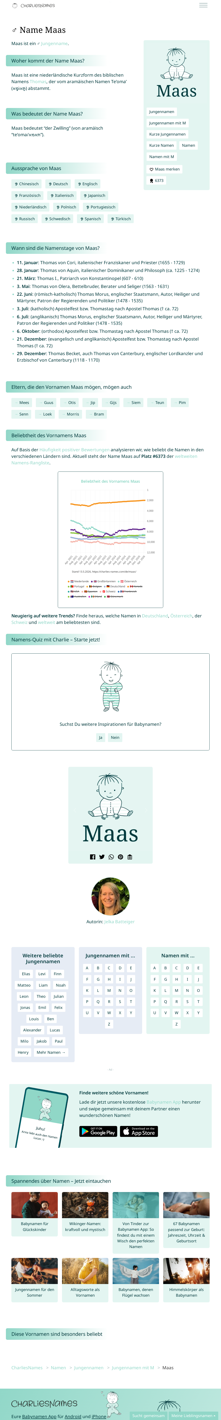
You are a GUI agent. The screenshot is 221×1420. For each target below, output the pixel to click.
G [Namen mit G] (165, 979)
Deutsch (58, 183)
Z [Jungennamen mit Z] (109, 1024)
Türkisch (120, 218)
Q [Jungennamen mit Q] (98, 1001)
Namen (188, 145)
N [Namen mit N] (187, 990)
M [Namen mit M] (176, 990)
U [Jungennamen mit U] (87, 1012)
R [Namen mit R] (176, 1001)
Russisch (24, 218)
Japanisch (94, 195)
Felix (58, 1007)
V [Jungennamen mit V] (98, 1012)
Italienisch (62, 195)
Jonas (25, 1007)
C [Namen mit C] (176, 967)
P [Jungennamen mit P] (87, 1001)
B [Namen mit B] (165, 967)
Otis (72, 402)
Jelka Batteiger (119, 921)
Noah (61, 985)
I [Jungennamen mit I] (120, 979)
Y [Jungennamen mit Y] (131, 1012)
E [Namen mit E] (198, 967)
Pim (182, 402)
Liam (43, 985)
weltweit (46, 622)
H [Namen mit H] (176, 979)
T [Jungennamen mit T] (131, 1001)
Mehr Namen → (51, 1052)
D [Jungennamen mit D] (120, 967)
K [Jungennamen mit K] (87, 990)
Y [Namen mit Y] (198, 1012)
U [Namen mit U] (154, 1012)
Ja (100, 737)
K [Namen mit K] (155, 990)
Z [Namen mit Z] (176, 1024)
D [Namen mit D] (187, 967)
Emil (42, 1007)
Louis (34, 1018)
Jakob (42, 1041)
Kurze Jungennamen (167, 134)
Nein (115, 737)
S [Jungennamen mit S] (120, 1001)
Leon (24, 996)
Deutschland (155, 616)
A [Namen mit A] (154, 967)
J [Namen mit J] (198, 979)
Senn (23, 414)
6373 (156, 180)
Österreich (181, 616)
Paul (59, 1041)
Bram (99, 414)
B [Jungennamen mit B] (98, 967)
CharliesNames (27, 1368)
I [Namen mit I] (187, 979)
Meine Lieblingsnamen (191, 1415)
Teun (159, 402)
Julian (59, 996)
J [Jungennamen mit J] (131, 979)
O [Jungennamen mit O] (130, 990)
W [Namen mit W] (176, 1012)
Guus (48, 402)
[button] (75, 810)
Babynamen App (164, 1102)
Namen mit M (161, 156)
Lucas (55, 1029)
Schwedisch (57, 218)
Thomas (38, 81)
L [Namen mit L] (165, 990)
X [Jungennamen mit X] (120, 1012)
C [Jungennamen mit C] (109, 967)
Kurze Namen (161, 145)
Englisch (87, 183)
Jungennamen (161, 111)
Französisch (27, 195)
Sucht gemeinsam (148, 1415)
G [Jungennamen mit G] (98, 979)
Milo (24, 1041)
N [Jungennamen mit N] (120, 990)
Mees (24, 402)
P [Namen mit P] (155, 1001)
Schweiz (19, 622)
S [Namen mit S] (187, 1001)
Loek (47, 414)
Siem (136, 402)
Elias (26, 973)
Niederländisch (30, 206)
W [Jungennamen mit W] (109, 1012)
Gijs (113, 402)
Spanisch (90, 218)
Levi (42, 973)
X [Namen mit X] (187, 1012)
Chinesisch (26, 183)
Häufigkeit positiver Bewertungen (74, 450)
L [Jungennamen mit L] (98, 990)
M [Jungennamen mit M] (109, 990)
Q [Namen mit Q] (165, 1001)
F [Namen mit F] (155, 979)
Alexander (32, 1029)
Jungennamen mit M (167, 122)
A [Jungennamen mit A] (87, 967)
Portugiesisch (100, 206)
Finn (57, 973)
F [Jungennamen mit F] (87, 979)
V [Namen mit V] (165, 1012)
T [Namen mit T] (198, 1001)
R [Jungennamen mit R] (109, 1001)
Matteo (24, 985)
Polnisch (66, 206)
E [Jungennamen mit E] (131, 967)
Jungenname (54, 43)
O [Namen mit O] (198, 990)
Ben (50, 1018)
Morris (73, 414)
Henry (23, 1052)
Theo (41, 996)
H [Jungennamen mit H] (109, 979)
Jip (93, 402)
